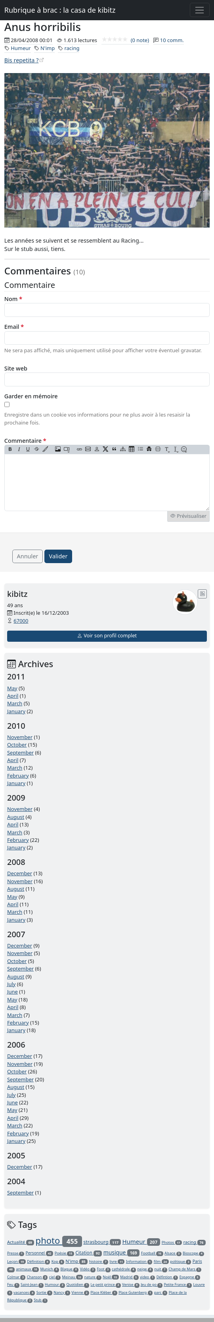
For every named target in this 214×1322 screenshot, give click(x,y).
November (19, 737)
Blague (69, 1269)
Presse (15, 1253)
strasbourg (102, 1242)
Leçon (16, 1261)
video (147, 1277)
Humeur (21, 48)
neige (145, 1269)
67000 (20, 620)
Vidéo (88, 1269)
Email (14, 326)
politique (180, 1261)
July (11, 984)
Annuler (27, 556)
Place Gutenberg (135, 1292)
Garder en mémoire (31, 396)
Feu (13, 1284)
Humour (55, 1284)
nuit (160, 1269)
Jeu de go (151, 1284)
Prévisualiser (188, 516)
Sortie (44, 1292)
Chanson (37, 1277)
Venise (130, 1284)
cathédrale (124, 1269)
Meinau (72, 1277)
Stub (41, 1300)
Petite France (178, 1284)
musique (121, 1252)
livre (116, 1261)
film (161, 1261)
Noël (111, 1277)
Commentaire (25, 440)
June (12, 991)
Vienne (80, 1292)
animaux (27, 1269)
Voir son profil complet (107, 635)
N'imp (47, 48)
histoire (98, 1261)
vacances (24, 1292)
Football (152, 1253)
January (16, 711)
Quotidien (77, 1284)
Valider (58, 556)
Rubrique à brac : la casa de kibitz (60, 10)
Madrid (129, 1277)
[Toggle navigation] (200, 10)
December (19, 873)
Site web (15, 368)
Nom (13, 299)
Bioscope (193, 1253)
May (12, 688)
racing (71, 48)
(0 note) (125, 40)
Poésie (64, 1253)
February (18, 775)
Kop (58, 1261)
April (12, 695)
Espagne (190, 1277)
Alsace (172, 1253)
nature (92, 1277)
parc (161, 1292)
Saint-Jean (32, 1284)
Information (139, 1261)
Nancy (62, 1292)
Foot (103, 1269)
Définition (38, 1261)
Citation (88, 1253)
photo (59, 1240)
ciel (55, 1277)
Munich (49, 1269)
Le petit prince (105, 1284)
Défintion (167, 1277)
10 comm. (172, 40)
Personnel (40, 1253)
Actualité (20, 1242)
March (14, 703)
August (15, 816)
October (17, 744)
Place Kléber (103, 1292)
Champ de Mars (184, 1269)
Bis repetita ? (21, 60)
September (20, 752)
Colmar (16, 1277)
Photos (172, 1242)
